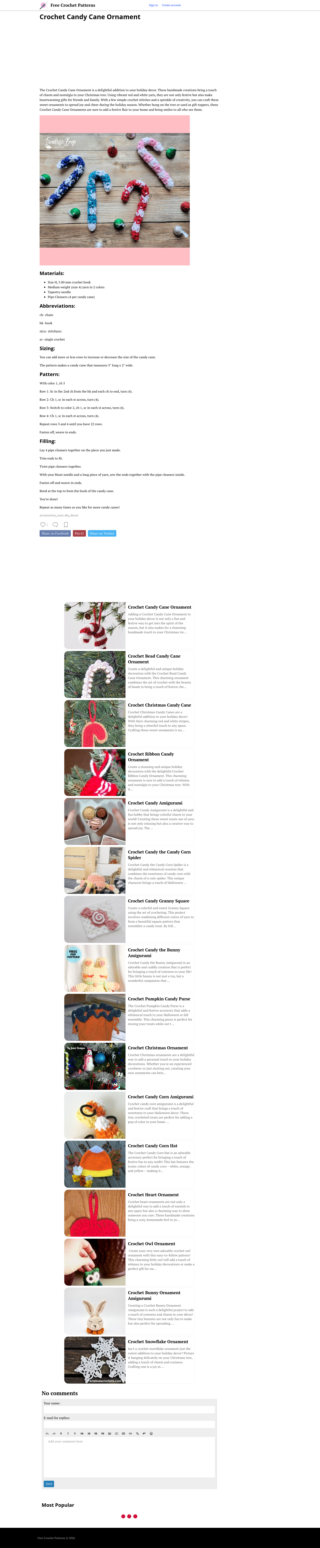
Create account (171, 5)
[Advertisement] (129, 51)
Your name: (52, 1403)
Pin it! (79, 533)
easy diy (63, 515)
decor (74, 515)
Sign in (153, 5)
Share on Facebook (55, 533)
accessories (48, 515)
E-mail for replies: (57, 1418)
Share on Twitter (102, 533)
